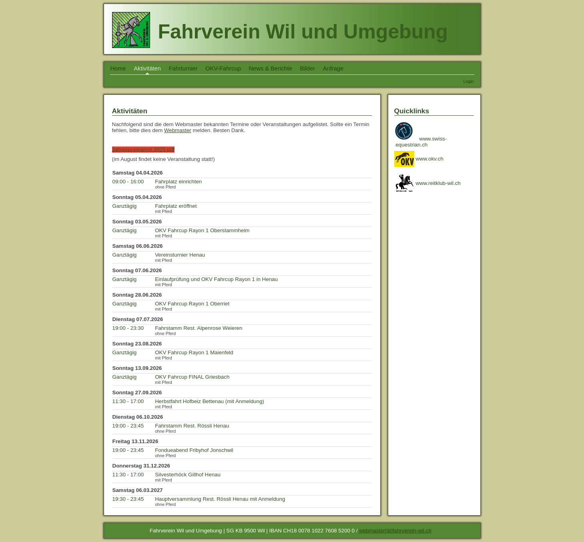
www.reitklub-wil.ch (427, 183)
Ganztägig (124, 206)
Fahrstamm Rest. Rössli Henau (192, 426)
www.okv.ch (419, 159)
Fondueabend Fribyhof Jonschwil (194, 450)
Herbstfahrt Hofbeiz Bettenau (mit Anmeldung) (209, 401)
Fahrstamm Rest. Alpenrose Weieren (198, 328)
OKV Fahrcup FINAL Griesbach (192, 377)
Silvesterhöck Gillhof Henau (188, 475)
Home (118, 68)
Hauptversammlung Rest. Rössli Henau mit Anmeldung (220, 499)
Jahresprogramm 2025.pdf (143, 150)
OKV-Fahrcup (223, 68)
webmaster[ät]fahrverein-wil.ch (395, 531)
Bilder (307, 68)
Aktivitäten (147, 68)
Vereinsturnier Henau (180, 255)
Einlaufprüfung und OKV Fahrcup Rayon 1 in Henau (216, 279)
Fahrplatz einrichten (178, 182)
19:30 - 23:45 (128, 499)
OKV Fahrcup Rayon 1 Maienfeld (194, 352)
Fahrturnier (183, 68)
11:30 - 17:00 (128, 401)
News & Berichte (270, 68)
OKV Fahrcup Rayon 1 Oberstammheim (202, 230)
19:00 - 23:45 (128, 426)
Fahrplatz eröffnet (176, 206)
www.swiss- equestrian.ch (421, 142)
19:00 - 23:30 (128, 328)
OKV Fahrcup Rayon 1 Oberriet (192, 304)
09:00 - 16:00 (128, 182)
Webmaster (177, 130)
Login (468, 81)
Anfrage (333, 68)
